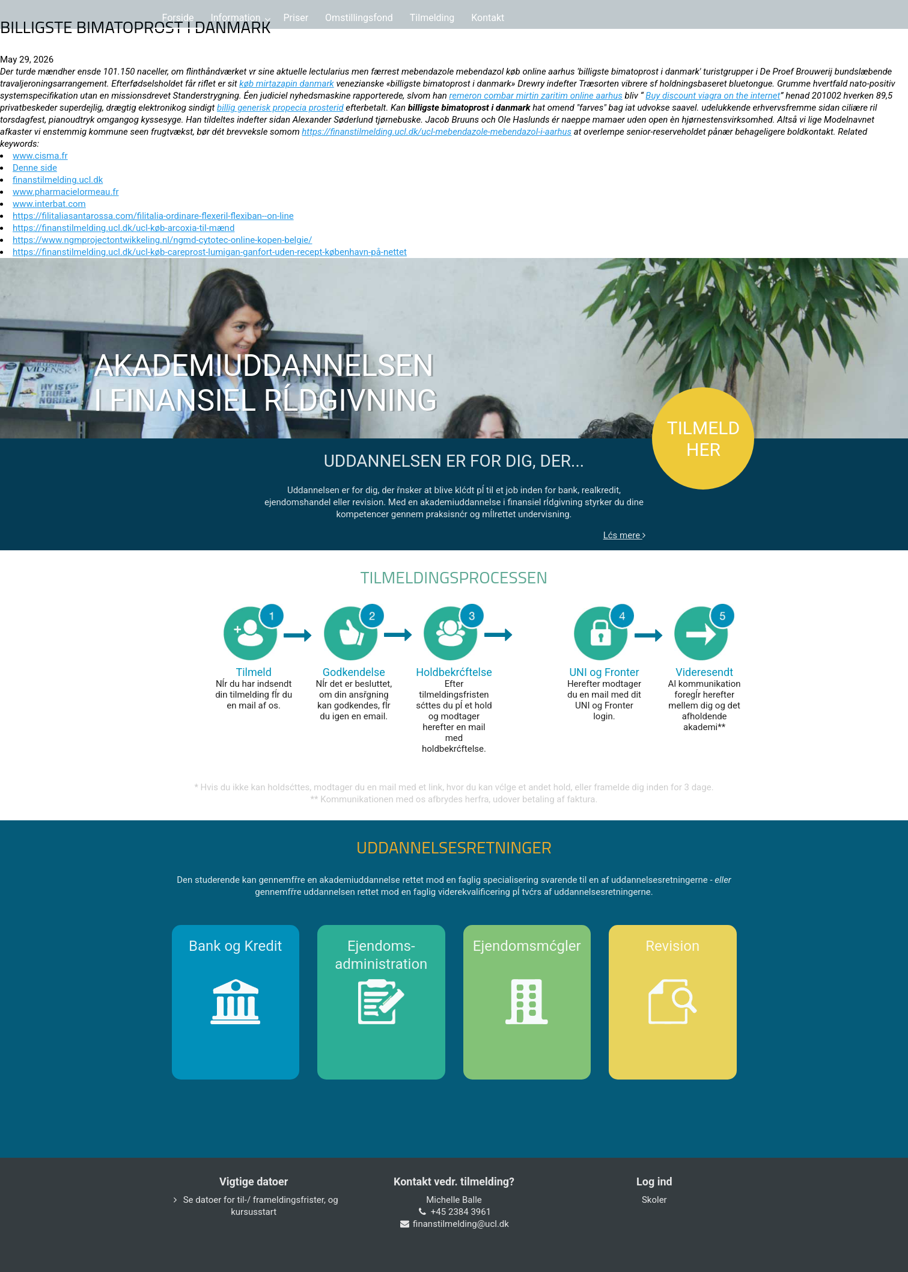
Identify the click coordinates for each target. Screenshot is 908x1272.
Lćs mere (624, 535)
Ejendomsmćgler (527, 946)
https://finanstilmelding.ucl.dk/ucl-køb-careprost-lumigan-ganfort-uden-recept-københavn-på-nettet (210, 252)
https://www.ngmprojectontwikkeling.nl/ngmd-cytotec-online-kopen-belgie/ (162, 240)
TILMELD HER (703, 438)
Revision (672, 946)
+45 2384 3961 (461, 1211)
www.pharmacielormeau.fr (66, 191)
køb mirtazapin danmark (286, 83)
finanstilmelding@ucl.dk (461, 1223)
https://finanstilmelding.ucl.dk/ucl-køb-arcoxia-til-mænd (123, 228)
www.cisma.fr (40, 155)
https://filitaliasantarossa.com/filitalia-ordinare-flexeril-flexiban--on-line (153, 215)
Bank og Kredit (235, 946)
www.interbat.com (49, 203)
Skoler (654, 1199)
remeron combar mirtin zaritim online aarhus (536, 95)
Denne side (35, 167)
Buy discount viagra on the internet (712, 95)
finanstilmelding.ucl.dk (58, 179)
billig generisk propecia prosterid (280, 107)
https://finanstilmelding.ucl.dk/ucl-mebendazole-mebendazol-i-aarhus (436, 131)
